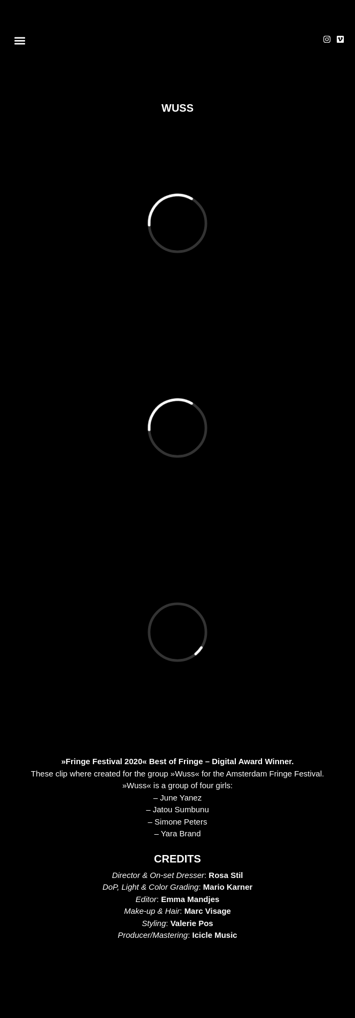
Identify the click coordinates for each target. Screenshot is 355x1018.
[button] (19, 41)
